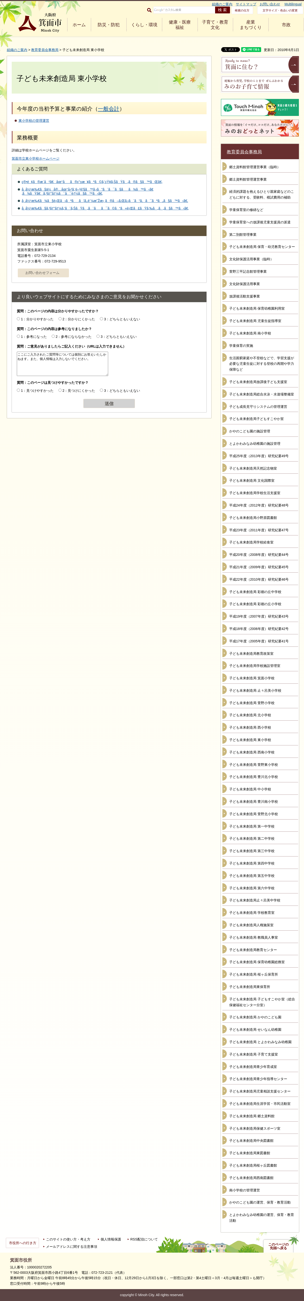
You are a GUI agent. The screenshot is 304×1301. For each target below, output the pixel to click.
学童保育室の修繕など (246, 210)
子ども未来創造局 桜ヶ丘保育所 (253, 974)
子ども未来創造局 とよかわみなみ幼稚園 (260, 1042)
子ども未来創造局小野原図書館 (253, 518)
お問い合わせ (270, 4)
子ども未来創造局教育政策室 (251, 653)
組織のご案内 (222, 4)
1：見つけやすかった (37, 391)
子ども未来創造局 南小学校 (250, 333)
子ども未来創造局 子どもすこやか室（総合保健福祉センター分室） (262, 1002)
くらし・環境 (144, 24)
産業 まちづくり (251, 25)
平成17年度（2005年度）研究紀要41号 (259, 641)
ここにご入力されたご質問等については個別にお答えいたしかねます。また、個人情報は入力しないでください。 (62, 364)
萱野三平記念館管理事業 (248, 271)
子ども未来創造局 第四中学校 (252, 863)
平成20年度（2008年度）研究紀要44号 (259, 555)
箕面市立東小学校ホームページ (35, 158)
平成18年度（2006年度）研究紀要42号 (259, 629)
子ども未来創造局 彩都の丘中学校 (255, 592)
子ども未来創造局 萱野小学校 (252, 703)
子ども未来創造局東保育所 (249, 987)
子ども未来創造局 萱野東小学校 (253, 765)
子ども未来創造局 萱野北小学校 (253, 814)
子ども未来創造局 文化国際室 (252, 480)
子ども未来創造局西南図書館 (251, 1178)
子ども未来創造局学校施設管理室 (254, 666)
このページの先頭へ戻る (278, 1246)
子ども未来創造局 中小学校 (250, 789)
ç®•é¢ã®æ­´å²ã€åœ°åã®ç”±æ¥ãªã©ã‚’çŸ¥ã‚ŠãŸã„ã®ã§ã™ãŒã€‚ (92, 182)
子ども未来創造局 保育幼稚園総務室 (257, 962)
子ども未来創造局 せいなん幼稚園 (255, 1029)
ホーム (79, 24)
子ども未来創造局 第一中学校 (252, 826)
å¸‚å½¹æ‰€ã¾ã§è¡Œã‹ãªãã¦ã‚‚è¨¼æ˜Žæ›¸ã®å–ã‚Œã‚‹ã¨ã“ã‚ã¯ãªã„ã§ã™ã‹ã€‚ (105, 201)
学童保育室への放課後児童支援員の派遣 (260, 222)
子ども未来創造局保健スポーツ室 (254, 1128)
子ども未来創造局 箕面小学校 (252, 678)
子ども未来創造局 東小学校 (250, 740)
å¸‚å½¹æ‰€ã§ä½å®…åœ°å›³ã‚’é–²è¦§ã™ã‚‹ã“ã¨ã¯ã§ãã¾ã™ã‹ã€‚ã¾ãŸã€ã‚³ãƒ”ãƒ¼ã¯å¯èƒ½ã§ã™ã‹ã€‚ (87, 191)
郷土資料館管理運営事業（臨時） (254, 167)
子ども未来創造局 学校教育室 (252, 913)
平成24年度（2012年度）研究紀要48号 (259, 505)
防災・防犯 (109, 24)
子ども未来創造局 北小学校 (250, 715)
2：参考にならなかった (74, 337)
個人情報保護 (111, 1239)
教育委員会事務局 (44, 50)
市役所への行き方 (22, 1243)
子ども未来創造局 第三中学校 (252, 851)
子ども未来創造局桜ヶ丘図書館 (253, 1165)
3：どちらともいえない (122, 319)
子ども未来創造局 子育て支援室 (253, 1054)
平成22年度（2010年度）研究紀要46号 (259, 579)
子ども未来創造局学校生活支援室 (254, 493)
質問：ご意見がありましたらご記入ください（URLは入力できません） (71, 346)
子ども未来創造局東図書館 (249, 1153)
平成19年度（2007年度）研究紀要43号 (259, 616)
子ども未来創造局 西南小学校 (252, 752)
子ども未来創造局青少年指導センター (258, 1079)
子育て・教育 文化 (215, 25)
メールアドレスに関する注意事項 (71, 1247)
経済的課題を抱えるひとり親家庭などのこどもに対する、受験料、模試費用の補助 (261, 194)
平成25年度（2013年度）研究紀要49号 (259, 456)
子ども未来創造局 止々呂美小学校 (255, 690)
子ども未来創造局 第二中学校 (252, 838)
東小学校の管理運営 (34, 120)
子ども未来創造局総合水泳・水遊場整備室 (261, 394)
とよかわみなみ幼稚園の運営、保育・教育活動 (261, 1217)
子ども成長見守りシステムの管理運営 (258, 407)
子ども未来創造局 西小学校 (250, 727)
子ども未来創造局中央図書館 (251, 1141)
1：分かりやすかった (37, 319)
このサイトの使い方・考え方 (68, 1239)
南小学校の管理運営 (244, 1190)
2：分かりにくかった (79, 319)
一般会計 (108, 109)
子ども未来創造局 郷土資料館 (252, 1116)
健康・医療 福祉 (180, 25)
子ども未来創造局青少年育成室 (253, 1067)
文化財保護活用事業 (244, 284)
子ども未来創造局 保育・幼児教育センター (262, 247)
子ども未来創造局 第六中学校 (252, 888)
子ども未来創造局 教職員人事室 (253, 937)
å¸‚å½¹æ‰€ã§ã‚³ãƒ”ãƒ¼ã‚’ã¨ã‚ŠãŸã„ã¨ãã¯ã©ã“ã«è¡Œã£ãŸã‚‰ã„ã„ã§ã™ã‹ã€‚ (105, 208)
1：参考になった (34, 337)
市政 (286, 24)
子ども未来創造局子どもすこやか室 (256, 419)
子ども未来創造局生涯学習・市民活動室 (260, 1104)
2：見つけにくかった (79, 391)
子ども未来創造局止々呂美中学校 (254, 900)
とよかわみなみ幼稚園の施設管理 (254, 443)
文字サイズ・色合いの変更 (280, 10)
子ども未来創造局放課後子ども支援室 (258, 382)
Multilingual (293, 4)
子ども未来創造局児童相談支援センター (260, 1091)
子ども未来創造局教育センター (253, 950)
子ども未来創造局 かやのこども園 (255, 1017)
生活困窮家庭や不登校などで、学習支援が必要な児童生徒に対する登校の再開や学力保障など (261, 364)
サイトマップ (246, 4)
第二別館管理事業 (242, 234)
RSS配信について (144, 1239)
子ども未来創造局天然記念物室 (253, 468)
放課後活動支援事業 (244, 296)
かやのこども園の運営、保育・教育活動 (260, 1202)
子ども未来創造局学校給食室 (251, 542)
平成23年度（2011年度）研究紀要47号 (259, 530)
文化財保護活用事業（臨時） (251, 259)
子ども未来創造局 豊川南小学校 (253, 801)
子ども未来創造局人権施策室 (251, 925)
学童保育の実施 (241, 346)
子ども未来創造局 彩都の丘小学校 (255, 604)
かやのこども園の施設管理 (249, 431)
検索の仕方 (242, 10)
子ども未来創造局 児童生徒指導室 (255, 321)
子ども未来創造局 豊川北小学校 (253, 777)
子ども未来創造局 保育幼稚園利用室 (257, 308)
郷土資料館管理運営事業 (248, 179)
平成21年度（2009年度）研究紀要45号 (259, 567)
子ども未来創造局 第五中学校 (252, 876)
